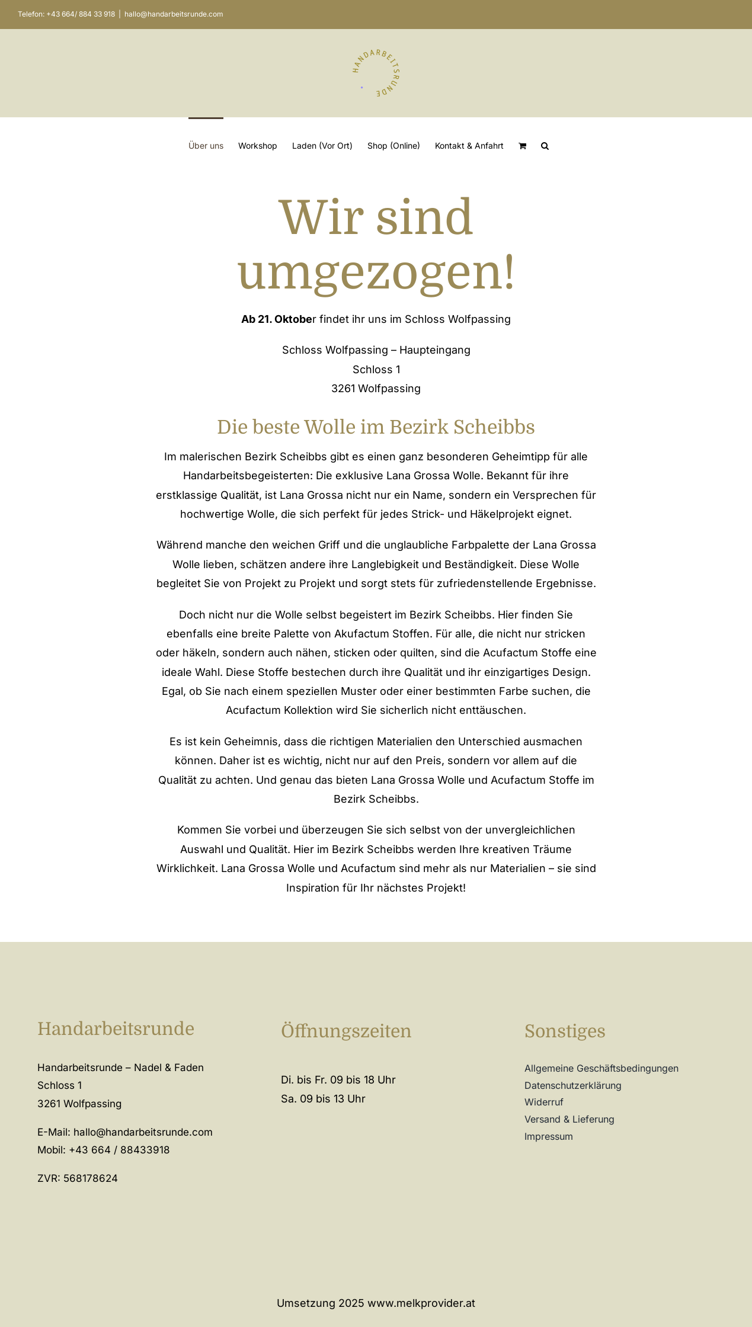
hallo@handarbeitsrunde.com (173, 13)
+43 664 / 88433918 (119, 1150)
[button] (545, 145)
